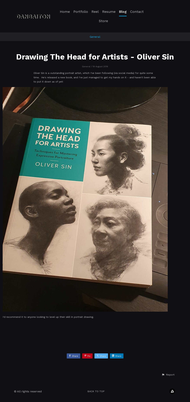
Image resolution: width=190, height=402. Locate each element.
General (95, 36)
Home (65, 12)
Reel (95, 12)
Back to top (95, 391)
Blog (123, 12)
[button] (168, 375)
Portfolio (80, 12)
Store (103, 21)
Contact (137, 12)
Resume (109, 12)
